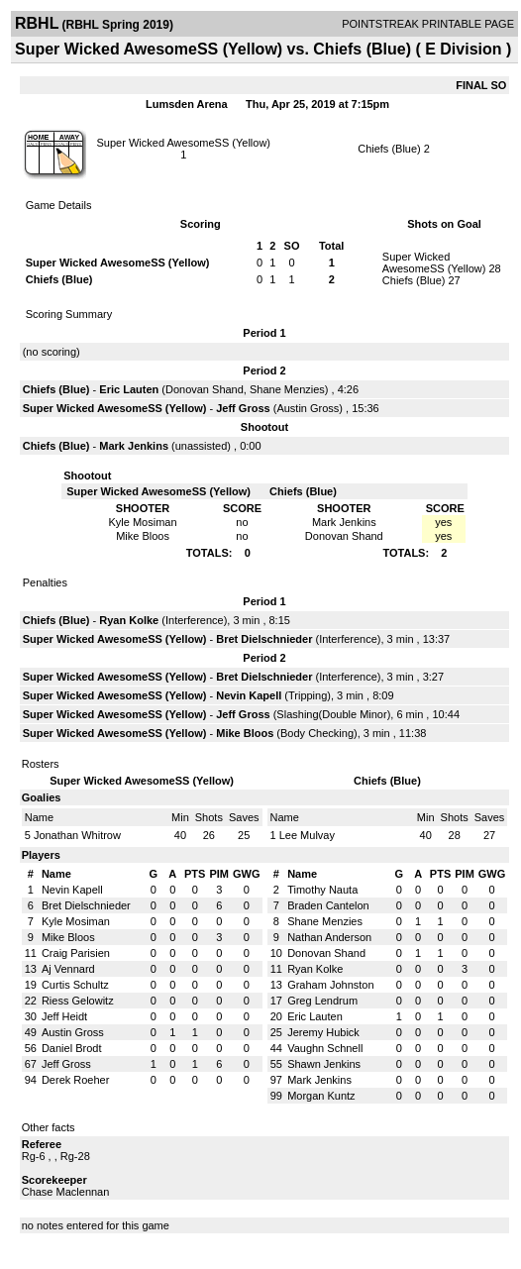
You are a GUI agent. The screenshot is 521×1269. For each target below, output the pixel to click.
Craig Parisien (76, 953)
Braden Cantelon (328, 905)
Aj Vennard (68, 969)
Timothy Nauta (322, 890)
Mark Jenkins (133, 446)
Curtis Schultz (75, 985)
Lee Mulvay (307, 835)
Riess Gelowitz (78, 1000)
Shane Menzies (287, 389)
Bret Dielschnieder (264, 639)
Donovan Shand (204, 389)
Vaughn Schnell (325, 1048)
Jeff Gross (242, 408)
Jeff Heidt (64, 1016)
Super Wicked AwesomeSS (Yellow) (183, 143)
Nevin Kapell (248, 695)
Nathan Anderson (329, 937)
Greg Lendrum (322, 1000)
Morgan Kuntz (321, 1096)
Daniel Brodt (72, 1048)
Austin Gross (307, 408)
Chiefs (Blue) (389, 149)
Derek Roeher (75, 1080)
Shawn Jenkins (324, 1064)
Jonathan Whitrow (77, 835)
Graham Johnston (330, 985)
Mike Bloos (244, 733)
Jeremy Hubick (323, 1032)
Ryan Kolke (128, 620)
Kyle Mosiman (76, 921)
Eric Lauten (128, 389)
